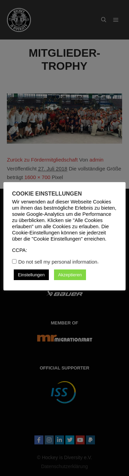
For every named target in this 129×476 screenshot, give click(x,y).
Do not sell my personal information (57, 262)
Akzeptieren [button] (70, 274)
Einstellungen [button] (31, 274)
